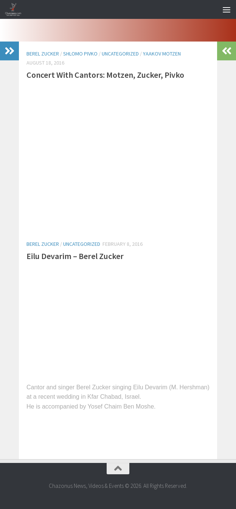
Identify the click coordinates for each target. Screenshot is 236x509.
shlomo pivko (80, 53)
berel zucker (42, 53)
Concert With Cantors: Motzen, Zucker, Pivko (105, 74)
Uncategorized (120, 53)
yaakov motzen (162, 53)
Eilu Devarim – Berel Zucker (75, 256)
